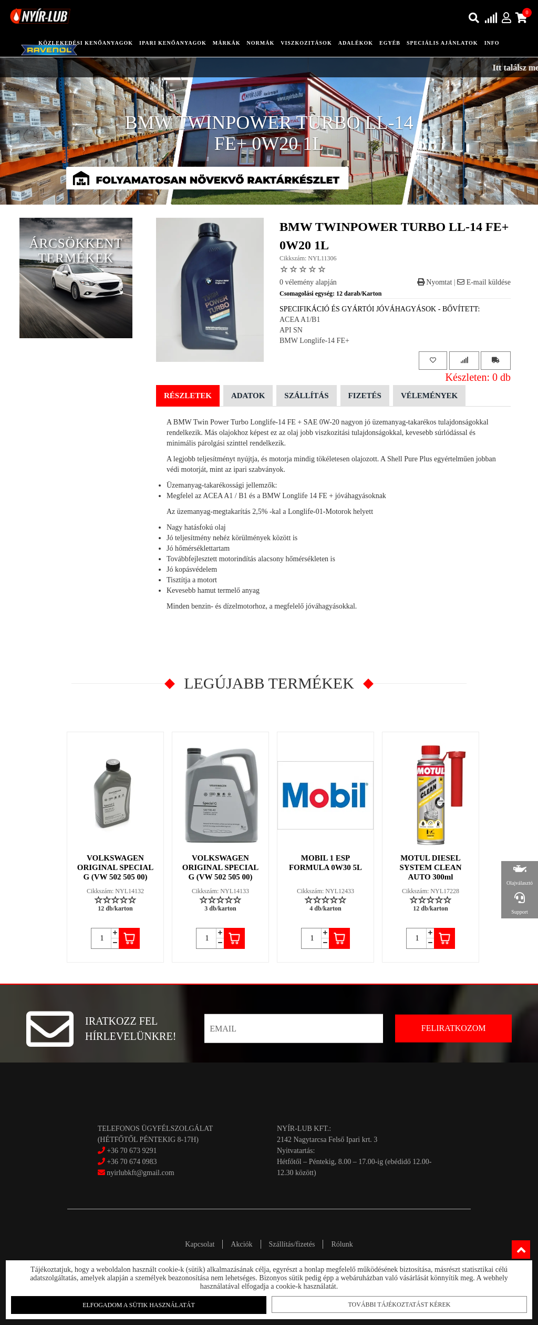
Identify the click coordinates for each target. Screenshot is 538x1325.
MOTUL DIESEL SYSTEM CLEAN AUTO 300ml (431, 867)
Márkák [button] (227, 43)
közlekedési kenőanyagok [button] (85, 43)
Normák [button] (261, 43)
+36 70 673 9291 (132, 1151)
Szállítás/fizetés (292, 1244)
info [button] (492, 43)
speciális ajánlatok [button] (442, 43)
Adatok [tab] (248, 395)
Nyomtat (434, 282)
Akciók (241, 1244)
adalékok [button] (355, 43)
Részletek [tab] (188, 395)
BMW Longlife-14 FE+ (314, 341)
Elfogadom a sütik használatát (143, 1304)
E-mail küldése (484, 282)
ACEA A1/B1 (300, 319)
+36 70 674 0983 (132, 1162)
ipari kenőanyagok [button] (172, 43)
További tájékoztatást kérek (394, 1304)
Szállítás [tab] (306, 395)
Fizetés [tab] (364, 395)
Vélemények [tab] (429, 395)
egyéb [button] (389, 43)
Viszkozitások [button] (306, 43)
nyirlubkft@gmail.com (136, 1173)
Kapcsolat (199, 1244)
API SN (291, 330)
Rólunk (342, 1244)
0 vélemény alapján (308, 282)
